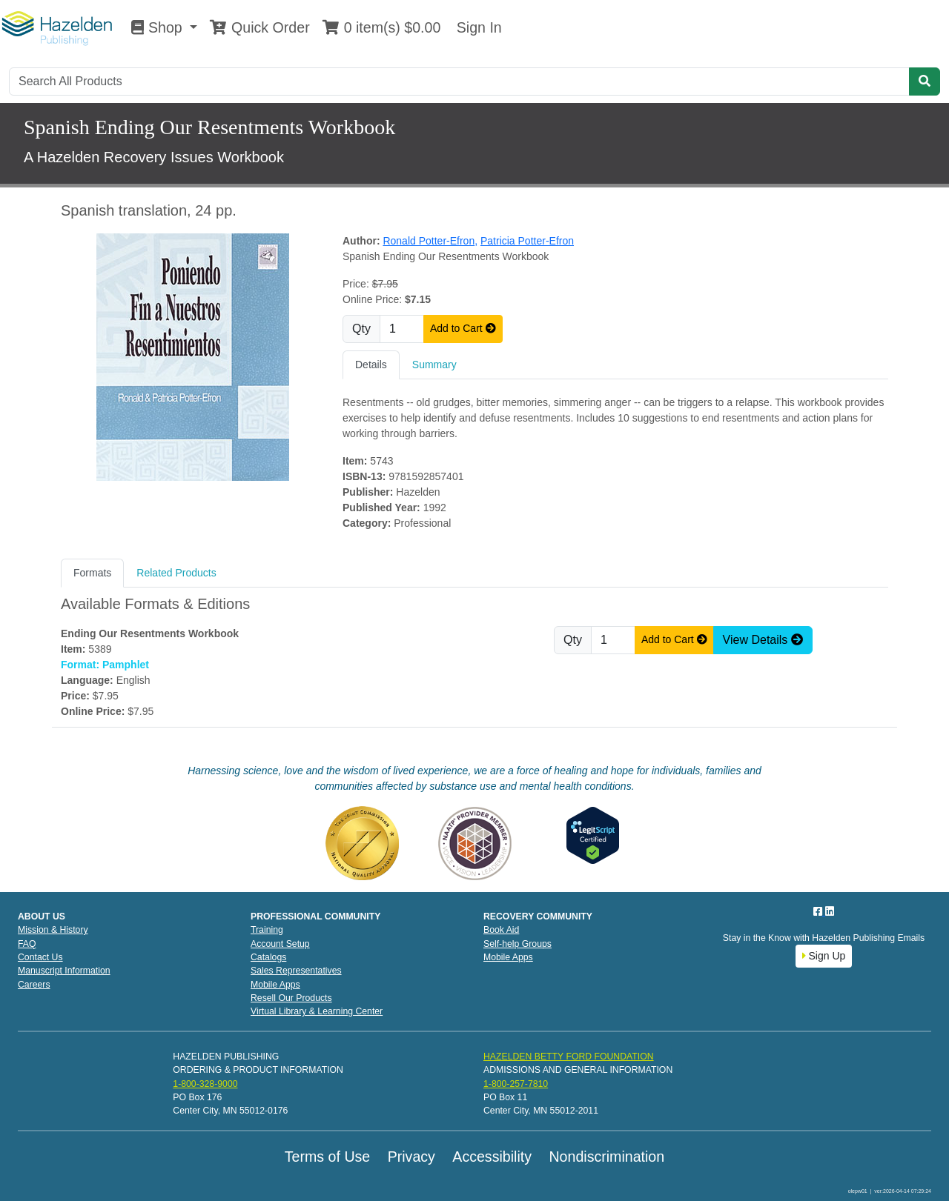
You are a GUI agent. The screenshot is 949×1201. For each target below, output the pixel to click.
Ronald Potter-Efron (430, 241)
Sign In (476, 27)
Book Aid (501, 930)
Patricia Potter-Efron (527, 241)
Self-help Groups (517, 944)
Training (267, 930)
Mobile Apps (275, 984)
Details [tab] (371, 364)
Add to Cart (463, 328)
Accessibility (492, 1156)
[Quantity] (402, 329)
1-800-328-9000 (205, 1084)
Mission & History (53, 930)
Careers (34, 984)
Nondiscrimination (606, 1156)
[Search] (459, 81)
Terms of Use (327, 1156)
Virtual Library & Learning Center (317, 1011)
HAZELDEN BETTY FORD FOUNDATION (568, 1056)
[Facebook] (819, 911)
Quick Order (259, 27)
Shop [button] (158, 27)
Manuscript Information (64, 970)
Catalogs (268, 957)
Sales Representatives (296, 970)
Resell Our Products (291, 998)
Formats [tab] (92, 573)
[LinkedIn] (829, 911)
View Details (763, 639)
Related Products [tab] (176, 573)
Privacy (411, 1156)
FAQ (27, 944)
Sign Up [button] (824, 956)
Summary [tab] (434, 364)
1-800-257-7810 (515, 1084)
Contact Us (40, 957)
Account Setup (280, 944)
